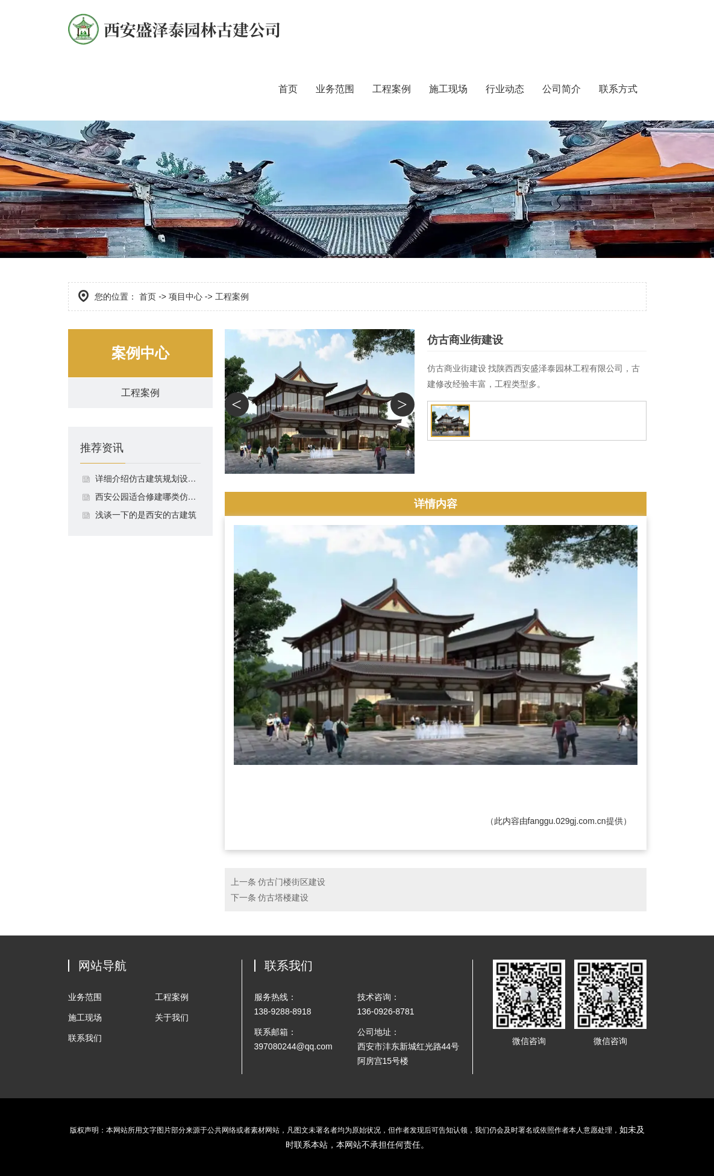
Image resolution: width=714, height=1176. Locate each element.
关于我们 (172, 1017)
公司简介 (561, 89)
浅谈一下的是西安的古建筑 (145, 515)
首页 (288, 89)
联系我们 (85, 1038)
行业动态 (505, 89)
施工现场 (448, 89)
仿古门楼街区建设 (291, 882)
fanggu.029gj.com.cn (567, 821)
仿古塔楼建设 (283, 897)
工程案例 (391, 89)
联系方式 (618, 89)
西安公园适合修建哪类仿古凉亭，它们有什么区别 (148, 497)
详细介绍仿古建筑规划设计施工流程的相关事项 (148, 478)
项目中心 (185, 296)
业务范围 (335, 89)
